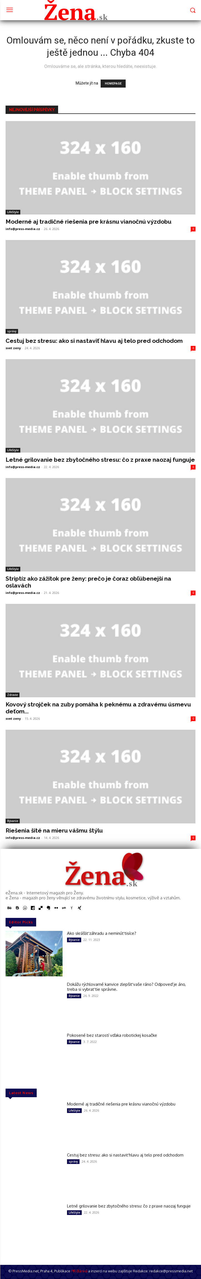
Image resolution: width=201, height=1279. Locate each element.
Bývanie (12, 821)
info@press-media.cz (23, 229)
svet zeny (13, 348)
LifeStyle (13, 212)
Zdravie (12, 695)
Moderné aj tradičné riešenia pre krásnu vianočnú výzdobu (89, 221)
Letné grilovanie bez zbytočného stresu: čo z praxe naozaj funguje (100, 459)
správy (11, 331)
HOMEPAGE (113, 83)
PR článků (79, 1271)
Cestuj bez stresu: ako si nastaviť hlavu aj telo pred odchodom (94, 340)
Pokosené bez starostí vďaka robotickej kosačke (112, 1035)
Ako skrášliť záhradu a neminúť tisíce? (101, 933)
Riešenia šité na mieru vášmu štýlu (54, 830)
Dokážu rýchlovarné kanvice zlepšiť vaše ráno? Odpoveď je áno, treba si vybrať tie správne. (126, 987)
